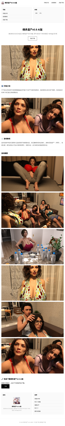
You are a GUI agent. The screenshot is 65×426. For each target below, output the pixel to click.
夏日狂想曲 (38, 411)
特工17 (36, 408)
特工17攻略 (38, 402)
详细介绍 (46, 2)
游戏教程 (53, 2)
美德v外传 (37, 398)
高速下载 (61, 2)
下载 (5, 386)
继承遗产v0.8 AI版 (9, 3)
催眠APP (37, 405)
